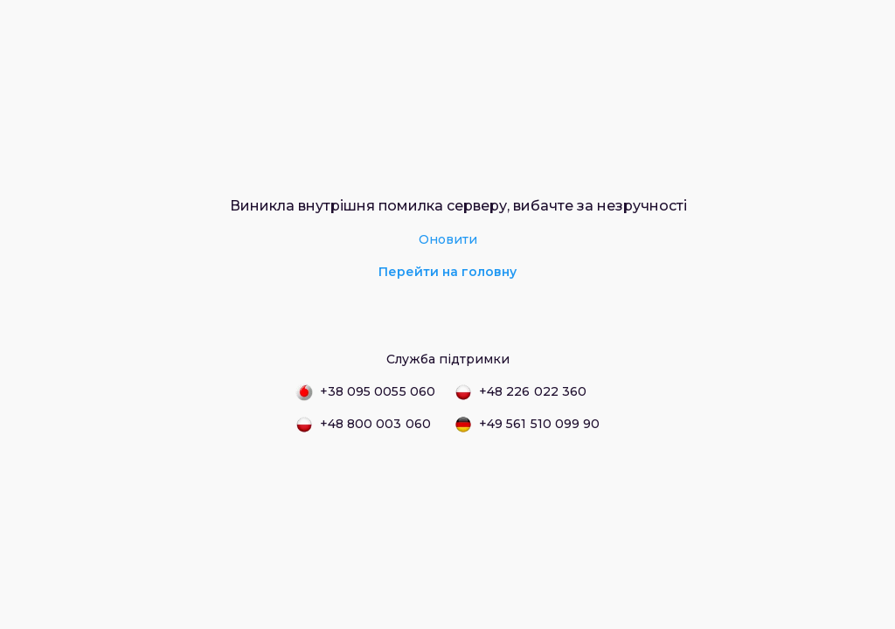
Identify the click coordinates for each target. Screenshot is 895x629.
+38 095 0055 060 (365, 392)
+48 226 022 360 (520, 392)
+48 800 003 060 (363, 424)
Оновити (448, 239)
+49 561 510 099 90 (527, 424)
